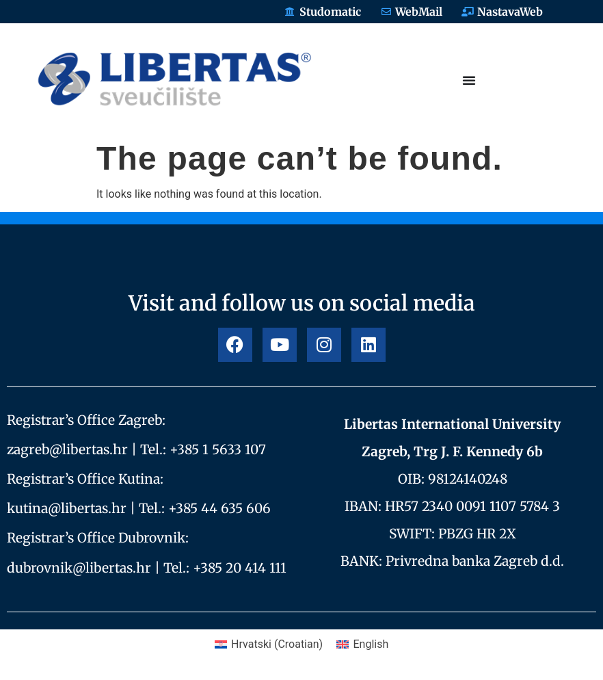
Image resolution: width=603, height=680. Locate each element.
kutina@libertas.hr (66, 508)
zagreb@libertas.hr (67, 449)
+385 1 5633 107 (218, 449)
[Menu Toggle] (469, 80)
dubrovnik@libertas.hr (79, 568)
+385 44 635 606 (219, 508)
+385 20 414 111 (239, 568)
